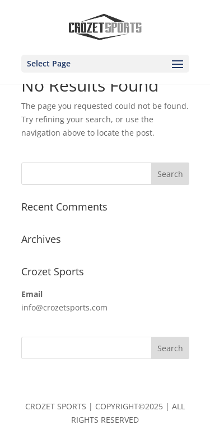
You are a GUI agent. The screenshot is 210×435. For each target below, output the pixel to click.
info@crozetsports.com (64, 307)
